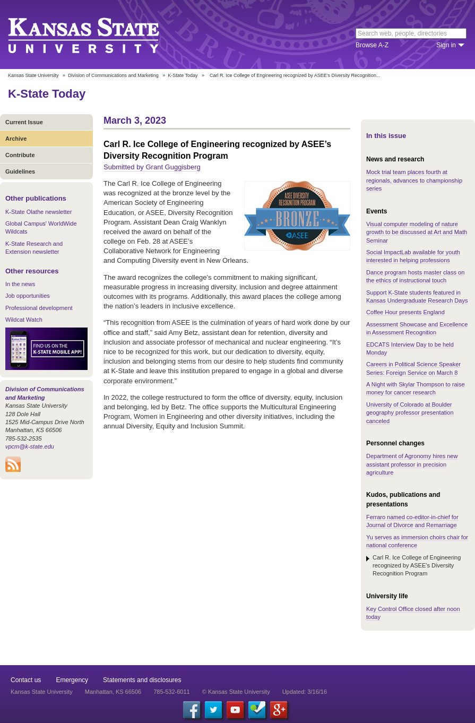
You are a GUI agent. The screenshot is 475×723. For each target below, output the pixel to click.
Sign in (446, 45)
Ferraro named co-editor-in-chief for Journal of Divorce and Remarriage (412, 521)
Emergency (72, 680)
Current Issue (24, 122)
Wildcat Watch (23, 319)
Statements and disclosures (142, 680)
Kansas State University (97, 34)
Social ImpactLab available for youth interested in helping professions (413, 256)
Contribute (20, 155)
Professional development (39, 308)
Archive (16, 138)
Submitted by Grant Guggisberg (152, 167)
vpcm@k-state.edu (29, 446)
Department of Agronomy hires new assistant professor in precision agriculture (411, 464)
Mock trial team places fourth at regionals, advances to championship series (414, 180)
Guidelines (20, 171)
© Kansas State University (236, 691)
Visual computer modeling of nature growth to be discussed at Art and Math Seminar (416, 232)
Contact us (26, 680)
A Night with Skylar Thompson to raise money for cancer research (415, 388)
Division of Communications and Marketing (113, 75)
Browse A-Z (372, 45)
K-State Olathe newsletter (38, 212)
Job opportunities (27, 295)
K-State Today (182, 75)
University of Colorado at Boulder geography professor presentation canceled (410, 412)
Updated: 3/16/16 (304, 691)
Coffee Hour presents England (405, 312)
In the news (20, 284)
